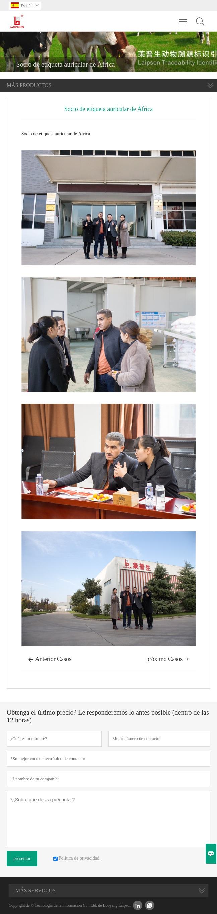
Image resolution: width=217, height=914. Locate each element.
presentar (21, 858)
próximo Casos (167, 659)
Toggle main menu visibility (183, 18)
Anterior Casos (49, 659)
